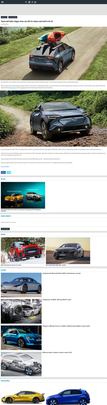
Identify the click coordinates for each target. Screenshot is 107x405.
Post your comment (12, 17)
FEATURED (3, 270)
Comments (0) (4, 17)
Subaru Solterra (12, 87)
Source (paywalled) (5, 166)
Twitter (8, 172)
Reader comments (6, 216)
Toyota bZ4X (22, 87)
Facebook (3, 172)
